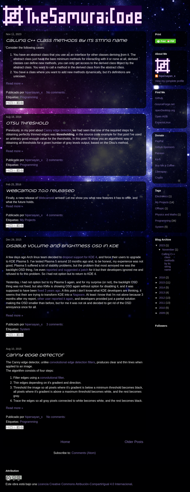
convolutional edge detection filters (72, 362)
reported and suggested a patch (67, 269)
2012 (162, 297)
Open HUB (161, 116)
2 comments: (54, 160)
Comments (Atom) (84, 452)
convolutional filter (52, 377)
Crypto (159, 177)
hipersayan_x (167, 75)
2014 (162, 287)
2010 (162, 307)
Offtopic (159, 208)
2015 (162, 282)
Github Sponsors (164, 147)
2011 (162, 302)
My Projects (28, 220)
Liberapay (161, 171)
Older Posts (134, 442)
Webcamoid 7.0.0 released (40, 191)
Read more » (14, 83)
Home (65, 442)
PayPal (159, 141)
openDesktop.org (165, 110)
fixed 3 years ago (49, 290)
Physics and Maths (166, 214)
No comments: (55, 92)
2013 (162, 292)
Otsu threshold (27, 123)
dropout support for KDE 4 (80, 257)
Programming (29, 97)
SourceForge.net (164, 104)
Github (159, 98)
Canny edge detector (57, 130)
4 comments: (54, 215)
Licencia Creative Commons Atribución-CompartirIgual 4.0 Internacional (85, 484)
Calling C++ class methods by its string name (66, 41)
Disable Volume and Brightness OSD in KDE (62, 246)
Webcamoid (46, 197)
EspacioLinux (163, 122)
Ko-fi (157, 159)
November (168, 249)
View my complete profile (169, 80)
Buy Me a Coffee (164, 165)
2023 (162, 245)
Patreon (159, 153)
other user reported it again (55, 298)
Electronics (161, 196)
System (25, 329)
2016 (162, 277)
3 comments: (54, 324)
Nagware (79, 294)
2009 (162, 312)
